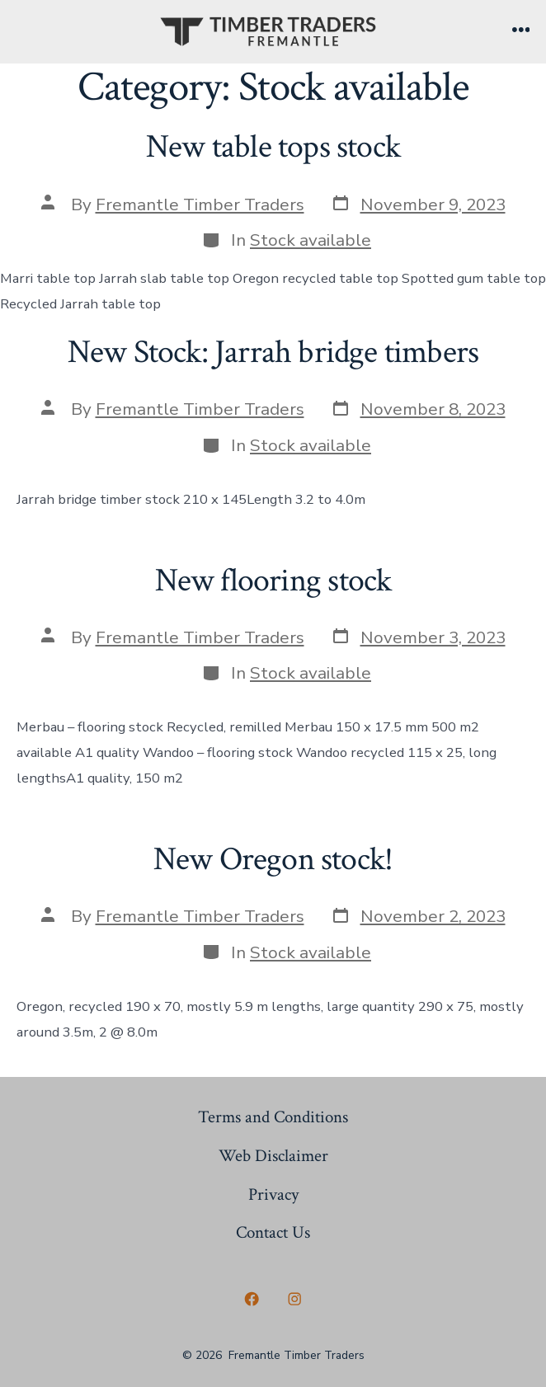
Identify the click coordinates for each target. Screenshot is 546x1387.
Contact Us (273, 1232)
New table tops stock (273, 146)
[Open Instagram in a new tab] (294, 1299)
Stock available (310, 240)
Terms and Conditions (273, 1117)
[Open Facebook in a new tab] (251, 1299)
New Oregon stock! (273, 859)
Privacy (273, 1194)
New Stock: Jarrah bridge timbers (273, 352)
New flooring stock (273, 580)
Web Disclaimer (273, 1156)
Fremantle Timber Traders (200, 204)
